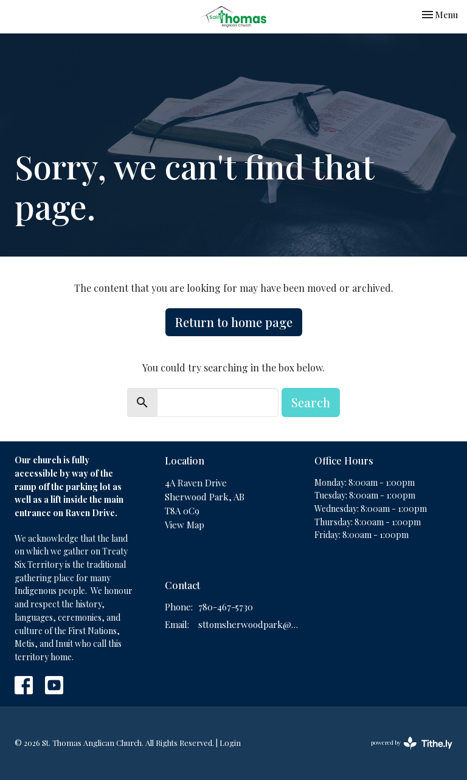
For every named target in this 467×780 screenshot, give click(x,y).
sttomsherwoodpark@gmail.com (250, 624)
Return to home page (233, 322)
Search (310, 402)
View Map (184, 525)
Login (230, 742)
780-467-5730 (225, 607)
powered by (411, 743)
